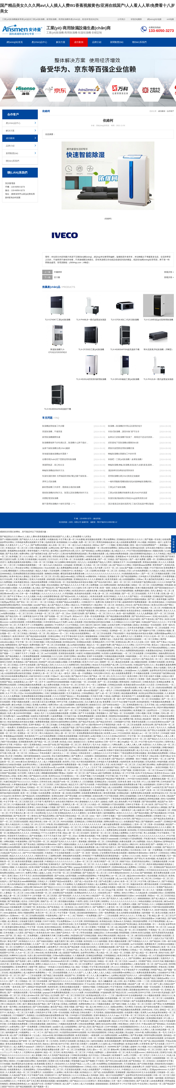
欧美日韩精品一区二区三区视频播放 (37, 970)
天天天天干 (148, 938)
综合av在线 (48, 1035)
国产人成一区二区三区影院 (108, 693)
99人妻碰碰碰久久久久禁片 (87, 801)
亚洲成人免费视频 (134, 978)
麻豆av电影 (17, 705)
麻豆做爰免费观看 (111, 824)
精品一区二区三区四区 (141, 1058)
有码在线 (31, 810)
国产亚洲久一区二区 (158, 759)
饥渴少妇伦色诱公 (161, 616)
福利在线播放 (97, 1041)
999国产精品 (157, 970)
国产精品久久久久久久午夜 (73, 585)
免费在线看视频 (134, 827)
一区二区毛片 (144, 1055)
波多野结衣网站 (88, 952)
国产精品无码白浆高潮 (28, 830)
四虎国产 (43, 662)
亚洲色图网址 (29, 1069)
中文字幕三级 (112, 776)
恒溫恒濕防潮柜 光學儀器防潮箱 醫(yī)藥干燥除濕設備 (65, 476)
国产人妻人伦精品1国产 (164, 984)
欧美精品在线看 (50, 827)
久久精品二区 (27, 824)
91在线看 (171, 1024)
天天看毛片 (21, 810)
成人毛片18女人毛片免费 (91, 568)
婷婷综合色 (147, 1009)
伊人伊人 (16, 970)
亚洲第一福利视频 (155, 1078)
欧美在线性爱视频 (24, 861)
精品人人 (35, 779)
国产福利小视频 (119, 1004)
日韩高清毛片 (100, 1009)
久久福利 (103, 1044)
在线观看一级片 (56, 710)
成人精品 (36, 588)
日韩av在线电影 (27, 571)
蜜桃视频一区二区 (96, 841)
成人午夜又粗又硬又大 (106, 847)
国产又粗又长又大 (39, 910)
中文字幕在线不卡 (130, 970)
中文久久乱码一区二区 (154, 636)
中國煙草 (58, 272)
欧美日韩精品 (110, 596)
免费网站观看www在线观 (40, 750)
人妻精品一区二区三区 (14, 893)
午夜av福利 (147, 1024)
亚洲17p (122, 827)
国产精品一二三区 (96, 739)
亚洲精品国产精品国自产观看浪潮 (109, 779)
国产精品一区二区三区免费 (46, 742)
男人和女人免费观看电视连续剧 (130, 650)
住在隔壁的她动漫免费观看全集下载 (126, 784)
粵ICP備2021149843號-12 (107, 522)
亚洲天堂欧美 (27, 1029)
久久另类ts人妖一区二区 (164, 744)
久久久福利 (76, 588)
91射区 (79, 653)
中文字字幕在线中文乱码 (73, 636)
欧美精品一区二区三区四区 (150, 1049)
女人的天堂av (110, 827)
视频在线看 (158, 551)
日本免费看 (63, 910)
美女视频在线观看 (22, 1066)
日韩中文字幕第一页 (135, 804)
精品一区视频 (82, 967)
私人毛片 (85, 950)
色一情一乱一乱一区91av (88, 838)
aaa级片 (56, 1027)
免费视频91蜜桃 (142, 591)
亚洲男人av (145, 1012)
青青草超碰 (70, 719)
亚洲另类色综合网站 (141, 861)
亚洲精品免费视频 (94, 955)
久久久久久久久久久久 (51, 593)
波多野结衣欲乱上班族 (82, 1078)
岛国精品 (31, 1015)
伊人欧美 (149, 804)
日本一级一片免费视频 (30, 593)
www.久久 (14, 610)
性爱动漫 (75, 1012)
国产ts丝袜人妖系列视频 (66, 876)
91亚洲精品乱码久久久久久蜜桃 (157, 827)
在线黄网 (93, 1044)
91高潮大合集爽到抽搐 (112, 653)
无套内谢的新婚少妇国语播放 (58, 730)
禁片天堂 (143, 676)
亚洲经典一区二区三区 (156, 927)
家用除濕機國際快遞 (51, 437)
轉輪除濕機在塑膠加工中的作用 (122, 454)
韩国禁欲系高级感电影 (119, 716)
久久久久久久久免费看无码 (67, 665)
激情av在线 (124, 548)
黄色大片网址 (128, 893)
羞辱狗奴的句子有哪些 (37, 884)
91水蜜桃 (80, 539)
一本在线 (161, 924)
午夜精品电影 (82, 719)
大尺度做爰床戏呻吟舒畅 (164, 955)
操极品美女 (99, 933)
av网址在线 (54, 548)
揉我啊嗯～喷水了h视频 (137, 759)
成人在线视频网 (67, 705)
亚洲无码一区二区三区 (41, 576)
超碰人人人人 (121, 958)
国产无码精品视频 (85, 707)
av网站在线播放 (103, 551)
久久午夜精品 (72, 625)
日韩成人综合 (91, 1066)
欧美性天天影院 (79, 1038)
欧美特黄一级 (58, 793)
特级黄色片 (56, 850)
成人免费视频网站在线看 (68, 568)
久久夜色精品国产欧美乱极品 (101, 659)
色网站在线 (137, 690)
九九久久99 (51, 813)
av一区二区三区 (118, 876)
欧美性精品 (64, 648)
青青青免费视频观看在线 (74, 938)
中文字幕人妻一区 (67, 539)
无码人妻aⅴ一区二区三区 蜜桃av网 (103, 1049)
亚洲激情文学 (113, 576)
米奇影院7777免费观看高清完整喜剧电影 (100, 856)
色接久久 (106, 744)
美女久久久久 (170, 610)
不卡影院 (100, 1061)
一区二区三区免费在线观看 (32, 915)
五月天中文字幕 (143, 645)
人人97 (98, 870)
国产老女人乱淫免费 (50, 995)
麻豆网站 (55, 551)
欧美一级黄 (105, 588)
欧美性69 (16, 796)
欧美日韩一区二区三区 (119, 884)
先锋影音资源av (101, 930)
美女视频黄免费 (61, 824)
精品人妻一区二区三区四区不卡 (18, 895)
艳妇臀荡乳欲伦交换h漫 (22, 1064)
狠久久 (100, 810)
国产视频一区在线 (153, 539)
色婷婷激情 (36, 599)
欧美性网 (158, 610)
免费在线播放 (151, 1032)
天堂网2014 (28, 1052)
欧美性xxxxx (54, 776)
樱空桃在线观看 (151, 884)
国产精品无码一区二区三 (153, 659)
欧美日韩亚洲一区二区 (127, 955)
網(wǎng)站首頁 (15, 42)
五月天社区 (53, 559)
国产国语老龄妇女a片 (165, 588)
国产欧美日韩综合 (142, 605)
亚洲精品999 (5, 767)
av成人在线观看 (31, 608)
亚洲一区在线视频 (156, 824)
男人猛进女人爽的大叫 (128, 844)
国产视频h (90, 1061)
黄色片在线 (164, 952)
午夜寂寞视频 (102, 784)
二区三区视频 (135, 938)
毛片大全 (96, 744)
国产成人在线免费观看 (104, 1072)
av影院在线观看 (17, 622)
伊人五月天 (40, 824)
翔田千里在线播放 (9, 742)
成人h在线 (65, 676)
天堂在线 (138, 1007)
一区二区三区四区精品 (165, 895)
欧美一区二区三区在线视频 (159, 790)
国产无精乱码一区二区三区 (95, 873)
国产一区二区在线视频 (108, 682)
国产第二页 (11, 935)
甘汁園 (57, 277)
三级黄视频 (79, 548)
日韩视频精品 (110, 955)
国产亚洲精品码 (153, 947)
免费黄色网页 (132, 667)
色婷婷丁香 (31, 759)
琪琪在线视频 (59, 556)
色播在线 (121, 887)
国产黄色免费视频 (126, 847)
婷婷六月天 (135, 1024)
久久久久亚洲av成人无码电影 (85, 1075)
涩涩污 (3, 562)
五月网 (21, 559)
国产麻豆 (115, 964)
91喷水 (35, 781)
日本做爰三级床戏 (137, 927)
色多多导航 (118, 639)
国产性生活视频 (83, 727)
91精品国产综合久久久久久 (154, 622)
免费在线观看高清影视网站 (20, 562)
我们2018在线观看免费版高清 (14, 676)
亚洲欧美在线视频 (87, 630)
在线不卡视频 (154, 676)
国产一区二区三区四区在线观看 (14, 821)
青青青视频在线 (91, 921)
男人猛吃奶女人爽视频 (157, 807)
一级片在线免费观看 (125, 816)
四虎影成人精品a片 (78, 739)
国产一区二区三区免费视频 (73, 670)
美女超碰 (129, 1032)
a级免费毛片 (53, 947)
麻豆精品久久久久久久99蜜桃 (97, 819)
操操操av (14, 1041)
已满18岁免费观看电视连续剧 (74, 553)
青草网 (172, 964)
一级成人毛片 (39, 713)
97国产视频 (126, 770)
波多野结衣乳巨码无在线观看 (163, 670)
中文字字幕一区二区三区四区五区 (19, 801)
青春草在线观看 (139, 722)
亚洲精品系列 (98, 642)
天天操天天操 (70, 716)
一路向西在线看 (130, 687)
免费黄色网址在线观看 (141, 793)
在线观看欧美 (115, 864)
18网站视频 (9, 841)
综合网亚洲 (133, 836)
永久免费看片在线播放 (18, 918)
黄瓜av (155, 645)
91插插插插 (127, 573)
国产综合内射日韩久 (103, 582)
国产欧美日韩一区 (22, 816)
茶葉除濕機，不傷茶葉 (52, 431)
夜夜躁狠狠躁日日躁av (124, 895)
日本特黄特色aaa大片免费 (55, 622)
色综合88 (34, 790)
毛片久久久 (161, 727)
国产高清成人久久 (146, 904)
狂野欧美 (80, 576)
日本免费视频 (75, 662)
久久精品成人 (83, 596)
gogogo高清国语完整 (83, 867)
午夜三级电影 (102, 836)
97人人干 (169, 844)
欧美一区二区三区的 (118, 961)
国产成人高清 (85, 1027)
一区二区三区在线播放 (150, 699)
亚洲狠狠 (163, 690)
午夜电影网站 (104, 876)
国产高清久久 (113, 898)
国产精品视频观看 (24, 1086)
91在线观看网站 (78, 878)
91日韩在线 (135, 850)
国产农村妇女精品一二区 (114, 705)
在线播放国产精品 (111, 767)
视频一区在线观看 (152, 987)
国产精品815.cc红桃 (38, 776)
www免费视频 (23, 716)
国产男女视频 (136, 1035)
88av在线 (154, 756)
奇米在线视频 (67, 821)
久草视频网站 (37, 625)
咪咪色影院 (71, 562)
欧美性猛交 (42, 710)
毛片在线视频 (35, 992)
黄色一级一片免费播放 (82, 673)
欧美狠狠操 (62, 542)
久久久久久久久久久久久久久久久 (81, 918)
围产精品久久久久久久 (142, 819)
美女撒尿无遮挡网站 (75, 556)
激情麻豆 (76, 687)
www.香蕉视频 (29, 978)
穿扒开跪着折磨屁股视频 (89, 747)
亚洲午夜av (165, 756)
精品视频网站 (16, 972)
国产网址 (75, 699)
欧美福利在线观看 (83, 593)
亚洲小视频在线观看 (144, 588)
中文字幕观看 (134, 801)
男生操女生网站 (22, 568)
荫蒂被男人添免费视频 (97, 679)
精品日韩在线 (36, 821)
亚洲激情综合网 (82, 958)
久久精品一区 (94, 804)
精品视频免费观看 (129, 693)
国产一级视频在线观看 (18, 992)
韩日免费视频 (32, 1058)
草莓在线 (163, 967)
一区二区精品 (71, 753)
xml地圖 (170, 19)
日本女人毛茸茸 (149, 716)
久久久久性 (17, 687)
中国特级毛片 (87, 605)
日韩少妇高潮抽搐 (54, 642)
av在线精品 (142, 776)
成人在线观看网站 (69, 1027)
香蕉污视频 (69, 1007)
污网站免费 (117, 744)
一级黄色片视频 (88, 987)
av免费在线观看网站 (87, 876)
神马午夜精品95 (120, 747)
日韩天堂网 (34, 901)
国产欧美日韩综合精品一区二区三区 (72, 816)
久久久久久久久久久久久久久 (152, 836)
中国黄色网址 (52, 915)
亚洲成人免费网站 (120, 833)
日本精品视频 (65, 724)
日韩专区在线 (46, 781)
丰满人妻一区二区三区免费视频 (144, 1021)
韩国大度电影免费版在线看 (47, 1049)
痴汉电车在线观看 (133, 639)
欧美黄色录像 (51, 952)
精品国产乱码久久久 (161, 679)
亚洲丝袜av (51, 1047)
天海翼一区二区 (36, 653)
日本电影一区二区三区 (44, 613)
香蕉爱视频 (124, 933)
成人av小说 (121, 878)
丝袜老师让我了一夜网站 (109, 893)
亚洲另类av (16, 964)
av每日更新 (96, 736)
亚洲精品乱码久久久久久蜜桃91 (72, 813)
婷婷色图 (51, 579)
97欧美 (50, 824)
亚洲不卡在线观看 (95, 656)
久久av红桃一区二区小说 (34, 679)
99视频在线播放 (62, 878)
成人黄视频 (37, 1055)
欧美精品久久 (86, 1072)
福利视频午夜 (12, 1032)
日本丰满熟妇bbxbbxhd (119, 873)
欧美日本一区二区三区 (46, 913)
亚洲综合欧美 (46, 779)
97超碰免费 (106, 992)
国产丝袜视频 (36, 836)
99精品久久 (78, 759)
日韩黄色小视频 (164, 630)
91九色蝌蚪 (60, 562)
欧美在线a (42, 907)
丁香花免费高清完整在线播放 (133, 753)
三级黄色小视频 (7, 867)
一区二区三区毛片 (151, 733)
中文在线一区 (12, 819)
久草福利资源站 (98, 599)
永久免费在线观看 (108, 585)
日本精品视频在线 (110, 710)
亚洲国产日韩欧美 (53, 1084)
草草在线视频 (86, 933)
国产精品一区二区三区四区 (41, 784)
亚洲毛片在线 (166, 1052)
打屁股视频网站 (7, 967)
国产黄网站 (91, 613)
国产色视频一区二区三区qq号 (58, 616)
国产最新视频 (126, 1078)
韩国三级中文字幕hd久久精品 (32, 930)
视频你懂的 (169, 961)
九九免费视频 (26, 799)
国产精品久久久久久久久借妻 (44, 838)
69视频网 (5, 898)
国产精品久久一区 (65, 608)
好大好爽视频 (85, 796)
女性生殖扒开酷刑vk (155, 548)
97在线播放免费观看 (105, 650)
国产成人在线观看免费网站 (100, 648)
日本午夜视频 (111, 1027)
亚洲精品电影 (123, 793)
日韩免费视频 (112, 841)
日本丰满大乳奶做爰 (161, 992)
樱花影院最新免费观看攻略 (73, 573)
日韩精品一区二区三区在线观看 (33, 981)
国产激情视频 (146, 873)
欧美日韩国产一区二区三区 (123, 764)
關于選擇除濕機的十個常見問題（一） (59, 504)
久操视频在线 (157, 696)
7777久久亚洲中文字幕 (51, 833)
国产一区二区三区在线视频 (53, 645)
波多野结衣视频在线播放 (135, 599)
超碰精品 (142, 799)
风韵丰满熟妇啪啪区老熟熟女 (160, 864)
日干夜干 (39, 801)
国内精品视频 (124, 585)
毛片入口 (10, 568)
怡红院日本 (60, 978)
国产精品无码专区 (49, 687)
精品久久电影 (42, 571)
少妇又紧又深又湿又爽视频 (43, 702)
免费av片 (25, 1018)
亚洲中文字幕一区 (165, 784)
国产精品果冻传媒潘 (59, 944)
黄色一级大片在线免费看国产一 (144, 545)
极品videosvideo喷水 (136, 876)
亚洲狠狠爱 (120, 1072)
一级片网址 (64, 619)
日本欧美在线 (162, 685)
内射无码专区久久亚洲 (39, 676)
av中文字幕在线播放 (68, 790)
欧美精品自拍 (69, 642)
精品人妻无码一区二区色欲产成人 (64, 950)
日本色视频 (9, 933)
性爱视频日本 (25, 1035)
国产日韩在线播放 (41, 1007)
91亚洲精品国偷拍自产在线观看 (117, 870)
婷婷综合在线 (153, 1052)
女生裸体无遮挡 (95, 813)
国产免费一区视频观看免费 (61, 958)
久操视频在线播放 (55, 984)
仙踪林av (99, 742)
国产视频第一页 (40, 1086)
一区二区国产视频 (83, 776)
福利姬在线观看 (26, 819)
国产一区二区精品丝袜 (131, 767)
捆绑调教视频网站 (37, 918)
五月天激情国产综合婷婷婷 (86, 924)
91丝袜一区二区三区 (83, 1029)
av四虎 (117, 850)
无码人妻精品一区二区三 (17, 750)
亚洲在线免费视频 (64, 579)
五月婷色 (54, 1041)
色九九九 (82, 562)
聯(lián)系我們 (139, 42)
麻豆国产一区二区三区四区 (45, 659)
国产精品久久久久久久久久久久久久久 (46, 904)
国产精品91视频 (142, 813)
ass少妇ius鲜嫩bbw (56, 918)
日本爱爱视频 (168, 576)
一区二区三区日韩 (25, 613)
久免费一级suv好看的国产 (87, 690)
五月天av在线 (126, 665)
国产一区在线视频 (69, 890)
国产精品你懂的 (121, 790)
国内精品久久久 (35, 762)
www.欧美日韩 (41, 890)
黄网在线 (4, 858)
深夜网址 (105, 901)
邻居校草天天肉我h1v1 (18, 836)
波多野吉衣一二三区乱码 (158, 710)
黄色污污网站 (65, 591)
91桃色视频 (134, 747)
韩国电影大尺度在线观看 (113, 804)
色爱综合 (147, 744)
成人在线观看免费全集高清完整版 (16, 673)
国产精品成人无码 (45, 665)
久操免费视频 (56, 716)
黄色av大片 (78, 616)
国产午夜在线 (148, 619)
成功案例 (78, 42)
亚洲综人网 (21, 628)
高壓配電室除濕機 (50, 498)
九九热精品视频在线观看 (57, 713)
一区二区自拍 (86, 807)
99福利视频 (131, 656)
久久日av (135, 873)
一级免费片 (11, 727)
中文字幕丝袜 (116, 987)
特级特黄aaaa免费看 (142, 565)
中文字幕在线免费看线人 (158, 648)
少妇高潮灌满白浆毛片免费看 (64, 1058)
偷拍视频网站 (62, 1081)
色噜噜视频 (147, 610)
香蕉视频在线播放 (118, 836)
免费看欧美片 (151, 944)
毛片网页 (129, 1007)
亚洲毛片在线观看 (68, 1041)
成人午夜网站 (68, 850)
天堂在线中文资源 (83, 981)
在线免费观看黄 (43, 796)
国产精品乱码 (48, 588)
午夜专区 (22, 1081)
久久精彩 (76, 724)
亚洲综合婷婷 (58, 796)
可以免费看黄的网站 (25, 648)
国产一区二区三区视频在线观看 (156, 573)
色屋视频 (112, 844)
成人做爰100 (139, 810)
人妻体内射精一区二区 (143, 964)
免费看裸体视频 (42, 722)
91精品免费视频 (106, 591)
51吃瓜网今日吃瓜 (102, 673)
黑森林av (158, 841)
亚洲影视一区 (83, 975)
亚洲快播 (78, 565)
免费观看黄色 (11, 645)
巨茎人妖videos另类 (31, 995)
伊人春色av (101, 610)
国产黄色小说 (67, 548)
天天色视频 (5, 1064)
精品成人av (137, 733)
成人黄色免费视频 (118, 807)
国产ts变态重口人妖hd (109, 881)
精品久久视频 (57, 719)
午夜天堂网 (159, 556)
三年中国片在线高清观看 (137, 779)
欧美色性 (88, 941)
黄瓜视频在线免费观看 (158, 753)
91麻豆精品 (161, 918)
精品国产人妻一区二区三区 (140, 984)
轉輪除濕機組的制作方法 (53, 470)
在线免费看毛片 (120, 1018)
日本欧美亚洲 (39, 619)
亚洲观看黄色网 (26, 742)
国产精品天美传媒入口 (37, 804)
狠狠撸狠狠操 (91, 636)
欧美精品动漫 (106, 921)
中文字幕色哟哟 (101, 807)
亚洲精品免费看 (163, 682)
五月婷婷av (170, 981)
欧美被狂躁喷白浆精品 (16, 927)
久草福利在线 (113, 770)
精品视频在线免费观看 (113, 1029)
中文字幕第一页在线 (66, 913)
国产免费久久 (77, 756)
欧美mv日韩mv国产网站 (162, 605)
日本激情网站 (151, 653)
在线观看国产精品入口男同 (100, 562)
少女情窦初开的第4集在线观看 (113, 853)
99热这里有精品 (110, 727)
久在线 (4, 571)
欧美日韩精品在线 (53, 927)
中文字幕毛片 (143, 756)
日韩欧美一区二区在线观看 (157, 628)
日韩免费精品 (88, 693)
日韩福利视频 (30, 898)
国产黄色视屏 (65, 895)
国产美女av (65, 810)
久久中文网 (77, 921)
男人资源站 (21, 998)
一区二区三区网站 (151, 639)
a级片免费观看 (105, 773)
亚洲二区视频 (153, 713)
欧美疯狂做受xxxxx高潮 (134, 685)
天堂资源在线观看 (73, 1069)
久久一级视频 (157, 890)
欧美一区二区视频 (29, 793)
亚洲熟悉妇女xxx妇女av (27, 727)
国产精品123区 (52, 1032)
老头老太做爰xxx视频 (58, 662)
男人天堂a (19, 693)
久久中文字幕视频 (78, 648)
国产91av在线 (161, 964)
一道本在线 (15, 987)
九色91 (75, 1084)
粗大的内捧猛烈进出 (17, 884)
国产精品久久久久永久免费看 (33, 539)
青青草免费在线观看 (153, 1035)
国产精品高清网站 (47, 816)
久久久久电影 (102, 864)
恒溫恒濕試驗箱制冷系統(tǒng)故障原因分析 (127, 498)
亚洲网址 (67, 927)
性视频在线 (167, 608)
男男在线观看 (114, 970)
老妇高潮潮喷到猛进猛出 (141, 553)
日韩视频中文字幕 (122, 722)
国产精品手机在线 (87, 722)
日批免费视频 (157, 585)
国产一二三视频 (108, 545)
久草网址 (74, 961)
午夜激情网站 (21, 841)
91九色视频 (44, 1058)
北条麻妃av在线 (76, 702)
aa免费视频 (44, 727)
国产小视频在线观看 (9, 539)
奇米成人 (62, 1018)
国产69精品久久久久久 (24, 1049)
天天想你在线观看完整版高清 (150, 830)
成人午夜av (36, 1066)
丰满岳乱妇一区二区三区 (17, 548)
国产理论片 (52, 790)
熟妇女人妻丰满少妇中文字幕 (56, 1044)
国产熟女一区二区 (97, 676)
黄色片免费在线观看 (96, 670)
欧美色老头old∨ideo (66, 707)
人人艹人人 (24, 545)
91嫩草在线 (5, 984)
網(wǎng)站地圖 (154, 19)
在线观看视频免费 (42, 799)
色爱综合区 (136, 682)
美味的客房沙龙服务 (164, 1064)
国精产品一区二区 (49, 901)
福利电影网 (90, 810)
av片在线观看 (51, 653)
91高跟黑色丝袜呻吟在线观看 (73, 1032)
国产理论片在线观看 (157, 730)
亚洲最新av (120, 556)
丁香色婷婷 (63, 964)
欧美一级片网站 (11, 1007)
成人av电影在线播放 (76, 645)
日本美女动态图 (80, 659)
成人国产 (14, 1035)
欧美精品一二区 (82, 571)
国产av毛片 (54, 553)
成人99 (93, 1007)
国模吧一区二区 (107, 662)
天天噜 (139, 915)
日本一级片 (116, 1081)
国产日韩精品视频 (88, 935)
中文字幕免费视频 (157, 921)
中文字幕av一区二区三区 (89, 1001)
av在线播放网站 (42, 1009)
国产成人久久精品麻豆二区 (158, 810)
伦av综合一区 (156, 1084)
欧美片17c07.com (90, 662)
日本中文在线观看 (28, 665)
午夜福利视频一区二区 (102, 790)
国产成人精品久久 (160, 898)
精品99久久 (134, 918)
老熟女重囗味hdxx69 (33, 887)
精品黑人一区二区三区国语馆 (30, 730)
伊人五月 (111, 676)
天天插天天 (132, 679)
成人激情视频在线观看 (57, 739)
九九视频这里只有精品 (84, 884)
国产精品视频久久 (14, 656)
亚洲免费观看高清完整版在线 (90, 733)
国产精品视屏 (73, 947)
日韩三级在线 (61, 784)
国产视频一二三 (7, 653)
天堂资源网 (54, 571)
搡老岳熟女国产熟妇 (37, 1004)
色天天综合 (94, 1055)
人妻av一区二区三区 (84, 861)
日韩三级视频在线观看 (55, 693)
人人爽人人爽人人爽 (132, 744)
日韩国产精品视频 (8, 773)
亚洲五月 (50, 1064)
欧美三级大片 (44, 1021)
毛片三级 (36, 767)
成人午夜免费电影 (116, 1044)
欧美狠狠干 (117, 1055)
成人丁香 (147, 915)
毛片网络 (98, 1029)
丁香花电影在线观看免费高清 (124, 799)
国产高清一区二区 (124, 947)
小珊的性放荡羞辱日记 (24, 1009)
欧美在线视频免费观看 (43, 876)
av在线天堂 (158, 787)
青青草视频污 (33, 551)
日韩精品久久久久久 (77, 679)
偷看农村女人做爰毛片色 (22, 890)
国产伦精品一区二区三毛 (70, 827)
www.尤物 (29, 893)
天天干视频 (54, 890)
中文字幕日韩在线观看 (99, 967)
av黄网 (54, 727)
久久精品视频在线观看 (71, 628)
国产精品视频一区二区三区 (69, 744)
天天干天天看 (154, 593)
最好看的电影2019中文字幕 (77, 904)
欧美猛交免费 (97, 827)
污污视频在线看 (19, 804)
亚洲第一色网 (144, 679)
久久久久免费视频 (12, 696)
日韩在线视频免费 (122, 690)
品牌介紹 (96, 42)
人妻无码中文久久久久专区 (143, 727)
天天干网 (110, 642)
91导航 (19, 978)
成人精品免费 (121, 927)
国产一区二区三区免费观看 (77, 710)
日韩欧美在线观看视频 (67, 736)
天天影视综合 (67, 776)
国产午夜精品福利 (45, 978)
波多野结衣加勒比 (47, 608)
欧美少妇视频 (162, 913)
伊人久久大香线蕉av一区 (122, 967)
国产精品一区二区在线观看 (122, 713)
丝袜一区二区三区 (8, 591)
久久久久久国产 (76, 972)
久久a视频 (73, 542)
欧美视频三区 (140, 710)
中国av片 (55, 676)
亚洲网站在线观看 (165, 559)
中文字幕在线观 (111, 796)
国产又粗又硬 (143, 1081)
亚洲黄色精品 (35, 744)
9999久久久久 (103, 1007)
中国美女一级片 (21, 744)
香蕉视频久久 (102, 713)
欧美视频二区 (16, 556)
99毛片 (26, 779)
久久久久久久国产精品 (128, 596)
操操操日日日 (95, 705)
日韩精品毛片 (16, 898)
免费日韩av (53, 705)
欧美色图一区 (157, 990)
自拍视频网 (25, 690)
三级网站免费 (55, 856)
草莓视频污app (78, 1061)
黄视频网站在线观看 (17, 551)
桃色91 (12, 1061)
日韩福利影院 (71, 1001)
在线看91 (89, 756)
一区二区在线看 (89, 682)
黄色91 (34, 816)
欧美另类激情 (111, 579)
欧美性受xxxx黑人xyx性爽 (53, 767)
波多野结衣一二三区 (166, 1001)
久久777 (9, 693)
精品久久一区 (93, 645)
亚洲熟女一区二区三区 (28, 733)
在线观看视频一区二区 (163, 1058)
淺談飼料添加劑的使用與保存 (121, 470)
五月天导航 (149, 705)
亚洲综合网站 (54, 636)
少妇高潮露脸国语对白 (129, 1027)
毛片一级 (171, 856)
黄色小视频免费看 (26, 913)
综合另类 (39, 1029)
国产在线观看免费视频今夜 (144, 1001)
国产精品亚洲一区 (40, 1041)
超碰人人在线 (45, 873)
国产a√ (85, 724)
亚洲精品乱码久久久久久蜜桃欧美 (89, 579)
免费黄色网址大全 (87, 1004)
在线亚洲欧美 (101, 716)
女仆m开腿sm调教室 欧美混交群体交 (124, 610)
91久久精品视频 (155, 1047)
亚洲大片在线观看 (37, 579)
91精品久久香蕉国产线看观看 (81, 610)
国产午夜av (162, 642)
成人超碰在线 (73, 1047)
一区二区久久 (144, 656)
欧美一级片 (169, 1049)
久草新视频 (68, 593)
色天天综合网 (6, 579)
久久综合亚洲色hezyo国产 (159, 722)
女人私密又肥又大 (83, 907)
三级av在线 (164, 645)
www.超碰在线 (10, 913)
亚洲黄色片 (6, 636)
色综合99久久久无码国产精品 (93, 787)
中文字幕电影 (16, 779)
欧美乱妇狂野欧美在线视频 (151, 693)
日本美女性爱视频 (136, 628)
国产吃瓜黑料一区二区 (39, 841)
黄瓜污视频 (170, 659)
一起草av (124, 856)
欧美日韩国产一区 (30, 747)
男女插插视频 (83, 696)
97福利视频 (126, 625)
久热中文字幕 (136, 833)
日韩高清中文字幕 (43, 1012)
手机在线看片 (119, 633)
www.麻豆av (21, 762)
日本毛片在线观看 (59, 1009)
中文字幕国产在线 (35, 1075)
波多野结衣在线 (66, 924)
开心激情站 (98, 619)
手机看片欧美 (150, 838)
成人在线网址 (139, 870)
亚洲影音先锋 (139, 770)
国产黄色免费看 (149, 801)
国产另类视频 (108, 958)
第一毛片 (163, 1032)
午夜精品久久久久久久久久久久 (59, 861)
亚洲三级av (13, 876)
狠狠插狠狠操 (144, 898)
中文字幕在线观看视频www (139, 551)
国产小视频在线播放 (67, 844)
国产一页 (14, 981)
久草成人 (74, 619)
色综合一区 (147, 856)
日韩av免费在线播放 (62, 955)
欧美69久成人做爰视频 (10, 790)
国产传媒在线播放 (45, 941)
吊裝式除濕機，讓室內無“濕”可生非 (123, 431)
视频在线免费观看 (17, 858)
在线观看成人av (21, 682)
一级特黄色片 (126, 810)
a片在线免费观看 (140, 571)
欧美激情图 (39, 1064)
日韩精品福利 (103, 987)
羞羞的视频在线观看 (114, 1012)
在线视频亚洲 (82, 705)
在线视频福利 (149, 784)
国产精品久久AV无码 (121, 819)
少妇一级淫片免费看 (89, 639)
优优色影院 (105, 924)
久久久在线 (135, 856)
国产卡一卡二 (65, 915)
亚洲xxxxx (34, 753)
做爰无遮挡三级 (62, 941)
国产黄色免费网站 (55, 930)
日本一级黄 (150, 642)
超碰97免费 (105, 645)
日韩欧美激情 (45, 1027)
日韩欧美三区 (32, 707)
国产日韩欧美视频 (145, 1064)
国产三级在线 (96, 719)
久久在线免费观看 (75, 978)
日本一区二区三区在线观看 (117, 944)
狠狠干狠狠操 (37, 591)
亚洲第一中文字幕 (22, 639)
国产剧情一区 (25, 1041)
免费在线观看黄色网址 (147, 972)
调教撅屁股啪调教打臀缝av (53, 773)
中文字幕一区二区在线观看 (72, 559)
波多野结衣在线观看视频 (58, 682)
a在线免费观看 (157, 1081)
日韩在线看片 (86, 1012)
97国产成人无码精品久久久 (84, 990)
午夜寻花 (45, 551)
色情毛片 (4, 1027)
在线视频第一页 (92, 548)
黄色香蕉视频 (109, 793)
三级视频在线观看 (159, 861)
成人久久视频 (24, 591)
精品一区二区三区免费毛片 (12, 947)
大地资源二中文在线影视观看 (58, 853)
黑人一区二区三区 (155, 998)
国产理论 (159, 619)
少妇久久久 (52, 630)
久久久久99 (100, 898)
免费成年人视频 (129, 904)
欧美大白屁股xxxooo (135, 1052)
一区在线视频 (145, 596)
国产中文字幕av (15, 596)
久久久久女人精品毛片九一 (153, 1027)
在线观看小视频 (132, 1012)
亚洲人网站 (23, 776)
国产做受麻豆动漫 (39, 553)
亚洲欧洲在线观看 (128, 1049)
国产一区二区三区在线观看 (134, 593)
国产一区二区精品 (106, 559)
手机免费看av (128, 707)
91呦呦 (46, 990)
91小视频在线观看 (152, 995)
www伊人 (133, 961)
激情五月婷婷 (6, 662)
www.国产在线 (49, 744)
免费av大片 (97, 727)
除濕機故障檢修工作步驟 (53, 426)
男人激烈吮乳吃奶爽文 (155, 579)
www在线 (46, 756)
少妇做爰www (130, 670)
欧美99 (13, 850)
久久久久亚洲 (97, 944)
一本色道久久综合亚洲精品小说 (60, 967)
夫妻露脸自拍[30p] (154, 650)
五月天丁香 (96, 767)
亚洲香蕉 (138, 636)
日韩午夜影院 (41, 648)
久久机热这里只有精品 (22, 984)
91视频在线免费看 (92, 653)
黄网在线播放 (77, 810)
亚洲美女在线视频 (28, 610)
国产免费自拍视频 (39, 545)
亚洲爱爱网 (96, 958)
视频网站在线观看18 (141, 907)
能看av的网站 (117, 1007)
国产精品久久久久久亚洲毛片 (83, 1081)
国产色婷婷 (21, 961)
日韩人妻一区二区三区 (17, 753)
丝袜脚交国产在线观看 (63, 893)
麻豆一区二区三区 (122, 582)
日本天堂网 (95, 901)
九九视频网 (143, 670)
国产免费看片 (99, 907)
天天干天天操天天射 (52, 836)
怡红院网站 (86, 665)
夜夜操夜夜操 (101, 756)
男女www (4, 907)
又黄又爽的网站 (21, 579)
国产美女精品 (29, 844)
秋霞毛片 (68, 667)
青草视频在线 (6, 1009)
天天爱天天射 (170, 850)
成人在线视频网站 (127, 579)
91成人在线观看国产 (100, 799)
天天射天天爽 (96, 696)
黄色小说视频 (160, 667)
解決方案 (60, 42)
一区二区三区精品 (46, 602)
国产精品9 (23, 645)
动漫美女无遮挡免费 (40, 716)
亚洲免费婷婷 (127, 858)
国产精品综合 (122, 559)
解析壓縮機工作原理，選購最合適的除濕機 (61, 487)
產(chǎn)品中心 (39, 42)
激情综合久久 (37, 1018)
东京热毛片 (101, 770)
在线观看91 (48, 1072)
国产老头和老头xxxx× (142, 616)
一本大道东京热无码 (32, 1044)
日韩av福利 (106, 1055)
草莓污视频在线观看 (21, 702)
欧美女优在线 (88, 1018)
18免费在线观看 (93, 556)
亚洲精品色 (80, 821)
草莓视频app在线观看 (13, 736)
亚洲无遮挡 (84, 736)
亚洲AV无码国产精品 (69, 639)
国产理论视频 (71, 796)
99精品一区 (103, 961)
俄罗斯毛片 (49, 801)
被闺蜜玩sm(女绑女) (29, 864)
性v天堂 (9, 756)
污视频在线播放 (103, 1004)
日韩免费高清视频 (34, 622)
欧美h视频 (151, 858)
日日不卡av (117, 702)
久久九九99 (57, 656)
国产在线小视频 (38, 585)
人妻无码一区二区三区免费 (118, 907)
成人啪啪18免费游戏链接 (117, 553)
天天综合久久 (120, 628)
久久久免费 (71, 970)
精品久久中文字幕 (120, 1021)
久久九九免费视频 (145, 613)
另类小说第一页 (112, 739)
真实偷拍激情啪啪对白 (87, 913)
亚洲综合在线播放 (166, 944)
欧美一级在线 (92, 853)
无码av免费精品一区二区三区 (50, 1069)
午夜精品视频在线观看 (114, 656)
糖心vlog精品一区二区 (128, 742)
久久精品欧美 (142, 893)
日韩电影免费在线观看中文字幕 (30, 542)
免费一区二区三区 (87, 542)
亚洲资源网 (169, 650)
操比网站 (82, 656)
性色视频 (76, 858)
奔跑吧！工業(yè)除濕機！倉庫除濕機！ (126, 459)
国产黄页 (61, 807)
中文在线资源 (133, 556)
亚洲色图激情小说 (135, 705)
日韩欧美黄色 (129, 1081)
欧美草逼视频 (138, 762)
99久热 (43, 790)
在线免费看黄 (168, 539)
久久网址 (145, 1029)
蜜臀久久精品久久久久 (46, 964)
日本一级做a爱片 (27, 1038)
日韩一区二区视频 (96, 1038)
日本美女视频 (87, 779)
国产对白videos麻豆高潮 (117, 1061)
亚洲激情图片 (44, 610)
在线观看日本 (106, 938)
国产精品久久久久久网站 (123, 645)
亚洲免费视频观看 (31, 656)
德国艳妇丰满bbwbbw (47, 844)
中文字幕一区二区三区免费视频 (67, 873)
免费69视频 (34, 645)
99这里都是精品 (105, 850)
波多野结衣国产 (7, 787)
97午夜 (3, 753)
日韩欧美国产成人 (107, 636)
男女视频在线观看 (96, 553)
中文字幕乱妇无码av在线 (19, 878)
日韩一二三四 (143, 981)
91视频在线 (52, 539)
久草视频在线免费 (20, 784)
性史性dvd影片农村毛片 (60, 1078)
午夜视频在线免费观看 (161, 702)
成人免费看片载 (126, 719)
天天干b (40, 1001)
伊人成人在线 (53, 670)
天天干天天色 (107, 667)
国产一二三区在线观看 (108, 915)
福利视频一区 (148, 913)
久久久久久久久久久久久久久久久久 (86, 824)
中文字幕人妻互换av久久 (149, 881)
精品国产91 (70, 975)
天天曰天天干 (37, 690)
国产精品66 (155, 941)
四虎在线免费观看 (164, 687)
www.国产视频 (126, 568)
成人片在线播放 (87, 1084)
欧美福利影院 (143, 702)
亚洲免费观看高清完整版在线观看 (28, 573)
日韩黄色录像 (72, 767)
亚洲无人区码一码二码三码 (139, 878)
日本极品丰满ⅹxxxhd (57, 679)
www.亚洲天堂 (10, 770)
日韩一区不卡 (110, 742)
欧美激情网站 (126, 710)
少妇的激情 (126, 739)
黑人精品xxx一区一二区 (58, 633)
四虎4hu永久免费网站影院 (23, 924)
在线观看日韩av (156, 893)
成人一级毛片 (64, 673)
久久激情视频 (108, 556)
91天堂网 (22, 773)
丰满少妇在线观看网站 (80, 633)
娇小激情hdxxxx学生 (85, 650)
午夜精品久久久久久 (111, 1069)
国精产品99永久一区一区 (67, 933)
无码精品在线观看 (117, 679)
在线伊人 (4, 881)
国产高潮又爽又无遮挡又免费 (57, 870)
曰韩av (140, 579)
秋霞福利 (75, 935)
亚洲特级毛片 (54, 864)
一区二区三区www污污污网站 (160, 770)
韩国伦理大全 (41, 856)
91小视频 (142, 542)
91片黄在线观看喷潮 (86, 762)
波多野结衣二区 (102, 964)
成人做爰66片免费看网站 (34, 972)
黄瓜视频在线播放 (66, 901)
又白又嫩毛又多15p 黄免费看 (98, 702)
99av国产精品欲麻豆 (27, 1021)
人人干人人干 (6, 1052)
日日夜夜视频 (31, 559)
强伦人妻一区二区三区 (65, 733)
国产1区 (152, 599)
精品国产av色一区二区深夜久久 (67, 781)
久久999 (40, 924)
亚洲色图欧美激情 (154, 1018)
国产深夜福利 (83, 1021)
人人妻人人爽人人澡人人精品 (98, 972)
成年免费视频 (145, 975)
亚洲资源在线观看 (67, 653)
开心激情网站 (10, 730)
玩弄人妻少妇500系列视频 (19, 713)
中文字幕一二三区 (128, 776)
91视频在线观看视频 (26, 565)
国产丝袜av (92, 773)
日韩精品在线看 (115, 685)
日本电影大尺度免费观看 (150, 576)
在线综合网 (98, 796)
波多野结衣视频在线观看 (11, 608)
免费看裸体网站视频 (136, 807)
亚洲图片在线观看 (157, 662)
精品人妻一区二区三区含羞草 (98, 759)
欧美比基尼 (145, 844)
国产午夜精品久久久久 (138, 941)
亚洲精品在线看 (84, 642)
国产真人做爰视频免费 (100, 1021)
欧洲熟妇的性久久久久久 (19, 833)
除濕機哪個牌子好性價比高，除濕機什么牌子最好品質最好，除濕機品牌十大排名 (65, 442)
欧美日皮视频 (144, 933)
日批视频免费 (85, 790)
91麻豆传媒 (76, 682)
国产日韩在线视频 (130, 699)
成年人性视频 (76, 941)
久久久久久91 (85, 619)
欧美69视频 (119, 667)
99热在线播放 (145, 901)
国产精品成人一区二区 (70, 998)
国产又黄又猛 (54, 1004)
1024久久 (68, 930)
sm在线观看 (141, 895)
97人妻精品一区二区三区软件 (21, 667)
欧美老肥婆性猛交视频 (38, 958)
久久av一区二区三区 (25, 952)
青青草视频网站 (120, 938)
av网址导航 (139, 947)
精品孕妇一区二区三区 (104, 605)
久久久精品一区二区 (32, 556)
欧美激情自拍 (25, 1007)
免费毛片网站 (32, 873)
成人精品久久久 (118, 551)
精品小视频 (107, 1001)
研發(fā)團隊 (136, 19)
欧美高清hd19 (78, 591)
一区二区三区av (110, 719)
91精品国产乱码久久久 (144, 665)
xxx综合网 (132, 992)
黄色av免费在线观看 (78, 750)
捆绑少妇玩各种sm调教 (106, 1024)
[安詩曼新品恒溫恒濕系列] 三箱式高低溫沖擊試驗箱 (131, 504)
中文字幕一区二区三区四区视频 (30, 642)
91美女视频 (64, 1061)
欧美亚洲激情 (82, 1035)
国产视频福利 (147, 821)
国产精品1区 (98, 1027)
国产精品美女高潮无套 (164, 819)
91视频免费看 (99, 608)
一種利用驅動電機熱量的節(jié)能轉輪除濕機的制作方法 (131, 481)
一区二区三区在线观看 (101, 633)
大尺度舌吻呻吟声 (102, 867)
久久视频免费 (79, 955)
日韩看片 (84, 1044)
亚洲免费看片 (169, 568)
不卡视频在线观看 (141, 673)
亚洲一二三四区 (66, 819)
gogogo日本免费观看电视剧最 (56, 992)
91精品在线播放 (151, 690)
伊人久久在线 (137, 642)
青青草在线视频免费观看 (146, 967)
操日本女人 (58, 753)
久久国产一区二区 (40, 944)
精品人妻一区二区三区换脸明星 (133, 930)
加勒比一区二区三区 (140, 585)
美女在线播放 (53, 585)
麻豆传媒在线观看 (151, 958)
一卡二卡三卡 (37, 1032)
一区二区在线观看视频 (57, 972)
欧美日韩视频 (162, 767)
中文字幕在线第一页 (112, 904)
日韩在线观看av (147, 918)
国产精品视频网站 (129, 576)
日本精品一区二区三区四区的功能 (131, 730)
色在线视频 (152, 876)
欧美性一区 (106, 747)
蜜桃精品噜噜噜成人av (20, 1084)
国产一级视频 (157, 844)
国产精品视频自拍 (159, 813)
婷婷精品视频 (153, 799)
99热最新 (169, 585)
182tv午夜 (4, 964)
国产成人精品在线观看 (154, 1041)
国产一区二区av (63, 613)
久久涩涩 (150, 685)
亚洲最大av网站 (39, 705)
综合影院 (42, 559)
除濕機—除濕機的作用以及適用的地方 (125, 426)
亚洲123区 (54, 998)
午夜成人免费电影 (112, 696)
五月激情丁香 (29, 907)
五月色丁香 (96, 710)
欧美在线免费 (96, 596)
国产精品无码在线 (88, 961)
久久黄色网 (11, 1072)
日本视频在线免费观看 (18, 1024)
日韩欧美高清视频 (94, 821)
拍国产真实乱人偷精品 (156, 1066)
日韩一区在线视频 (61, 1012)
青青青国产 (158, 565)
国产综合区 (169, 787)
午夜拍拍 (102, 576)
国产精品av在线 (68, 596)
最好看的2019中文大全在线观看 (141, 1072)
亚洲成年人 (15, 1018)
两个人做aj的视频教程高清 (117, 619)
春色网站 (125, 850)
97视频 (86, 827)
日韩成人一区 (136, 950)
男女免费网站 (109, 539)
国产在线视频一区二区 (139, 890)
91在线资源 (96, 904)
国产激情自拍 (31, 662)
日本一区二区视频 (8, 739)
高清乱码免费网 (73, 793)
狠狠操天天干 (119, 562)
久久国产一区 (78, 853)
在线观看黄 (140, 998)
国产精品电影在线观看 (36, 636)
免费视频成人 (55, 804)
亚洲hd (90, 742)
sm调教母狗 (91, 576)
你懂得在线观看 (64, 1038)
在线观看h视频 (143, 696)
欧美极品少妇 (83, 1041)
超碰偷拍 (49, 625)
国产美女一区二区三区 (27, 602)
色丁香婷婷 (78, 915)
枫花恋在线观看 (122, 662)
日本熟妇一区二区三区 (163, 878)
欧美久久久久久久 (125, 813)
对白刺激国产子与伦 (54, 1001)
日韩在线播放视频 (37, 1024)
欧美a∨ (137, 573)
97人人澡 (146, 781)
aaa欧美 (102, 750)
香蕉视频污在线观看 (162, 935)
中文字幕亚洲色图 (34, 699)
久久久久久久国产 (138, 790)
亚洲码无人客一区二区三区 (45, 673)
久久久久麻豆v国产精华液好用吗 (92, 844)
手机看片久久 (148, 910)
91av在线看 (50, 568)
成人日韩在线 (65, 687)
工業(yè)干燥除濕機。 (117, 487)
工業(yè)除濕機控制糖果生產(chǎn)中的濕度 (127, 492)
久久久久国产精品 (119, 918)
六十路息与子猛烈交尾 (102, 699)
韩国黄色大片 (43, 850)
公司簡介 (121, 19)
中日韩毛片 (60, 625)
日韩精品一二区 (145, 867)
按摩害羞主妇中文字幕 (33, 616)
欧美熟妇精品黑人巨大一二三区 (100, 995)
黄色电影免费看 (140, 921)
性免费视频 (144, 970)
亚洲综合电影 (65, 659)
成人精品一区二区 (63, 759)
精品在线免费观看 (39, 582)
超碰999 (39, 1052)
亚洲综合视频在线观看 (69, 987)
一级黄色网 (94, 1035)
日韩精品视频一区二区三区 (18, 599)
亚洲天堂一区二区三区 (101, 833)
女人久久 (40, 1038)
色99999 (112, 1047)
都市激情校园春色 (32, 756)
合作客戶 (170, 111)
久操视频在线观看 (85, 898)
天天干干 (170, 1044)
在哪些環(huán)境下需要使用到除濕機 (59, 459)
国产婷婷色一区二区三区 (95, 978)
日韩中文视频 (108, 816)
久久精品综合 (22, 867)
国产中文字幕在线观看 (33, 853)
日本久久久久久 (158, 1055)
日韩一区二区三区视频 (43, 562)
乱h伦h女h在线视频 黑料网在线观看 (43, 628)
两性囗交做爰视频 (128, 796)
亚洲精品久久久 (40, 950)
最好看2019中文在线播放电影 (129, 995)
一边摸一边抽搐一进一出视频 (107, 707)
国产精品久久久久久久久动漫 (57, 887)
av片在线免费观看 (48, 736)
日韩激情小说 (159, 816)
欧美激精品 (19, 662)
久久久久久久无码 (37, 630)
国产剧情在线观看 (152, 1007)
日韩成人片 (43, 881)
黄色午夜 (79, 608)
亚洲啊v (74, 713)
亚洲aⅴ (25, 790)
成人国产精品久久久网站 (120, 565)
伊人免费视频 (92, 585)
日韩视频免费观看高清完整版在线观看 (57, 650)
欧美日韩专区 (19, 636)
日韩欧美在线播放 (79, 1055)
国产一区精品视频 (106, 990)
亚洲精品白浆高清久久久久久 (130, 539)
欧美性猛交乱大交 (160, 793)
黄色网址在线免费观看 (10, 847)
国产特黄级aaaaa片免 (146, 707)
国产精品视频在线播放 (112, 910)
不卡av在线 (90, 984)
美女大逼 (145, 747)
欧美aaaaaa (36, 639)
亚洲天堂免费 (78, 613)
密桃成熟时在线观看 (72, 856)
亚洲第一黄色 (55, 884)
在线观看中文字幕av (162, 975)
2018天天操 (158, 961)
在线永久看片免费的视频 (123, 588)
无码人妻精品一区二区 (161, 591)
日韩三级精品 (104, 918)
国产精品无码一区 (14, 616)
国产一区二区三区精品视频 (12, 707)
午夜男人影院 (82, 901)
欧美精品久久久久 (27, 941)
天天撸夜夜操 (168, 987)
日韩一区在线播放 (31, 687)
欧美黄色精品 (158, 602)
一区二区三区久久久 (106, 613)
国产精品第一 (148, 767)
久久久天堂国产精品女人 (64, 696)
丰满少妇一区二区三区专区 (73, 685)
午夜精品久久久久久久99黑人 (135, 1069)
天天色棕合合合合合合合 (157, 870)
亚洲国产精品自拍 (165, 887)
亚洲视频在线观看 (81, 730)
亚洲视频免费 (166, 950)
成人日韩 (118, 981)
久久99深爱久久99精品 (79, 599)
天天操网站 (68, 884)
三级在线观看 (44, 764)
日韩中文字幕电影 (122, 1001)
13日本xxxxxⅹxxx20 (26, 850)
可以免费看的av (64, 921)
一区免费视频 (91, 915)
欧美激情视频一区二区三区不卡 (119, 998)
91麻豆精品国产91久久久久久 (17, 781)
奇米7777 (93, 750)
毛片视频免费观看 (27, 1001)
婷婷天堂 (75, 1044)
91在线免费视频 (92, 992)
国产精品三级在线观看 (53, 975)
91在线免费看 (44, 793)
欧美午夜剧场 (161, 910)
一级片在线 (5, 890)
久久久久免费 (77, 992)
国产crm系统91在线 (21, 767)
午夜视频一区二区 (105, 927)
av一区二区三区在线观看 (83, 770)
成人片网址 (23, 630)
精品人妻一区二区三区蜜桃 (69, 830)
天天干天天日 (25, 876)
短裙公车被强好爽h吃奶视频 (18, 944)
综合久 (150, 841)
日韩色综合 (164, 853)
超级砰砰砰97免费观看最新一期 (136, 602)
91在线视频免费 (134, 562)
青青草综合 (43, 898)
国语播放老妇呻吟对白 (139, 990)
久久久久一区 (15, 870)
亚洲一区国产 (146, 787)
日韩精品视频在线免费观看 (30, 685)
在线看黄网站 (126, 964)
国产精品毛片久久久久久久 (61, 981)
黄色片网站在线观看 (107, 935)
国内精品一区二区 (37, 633)
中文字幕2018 (156, 568)
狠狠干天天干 (22, 653)
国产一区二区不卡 (37, 682)
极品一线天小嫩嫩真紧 (102, 981)
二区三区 (12, 565)
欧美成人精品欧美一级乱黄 (147, 719)
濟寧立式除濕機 (49, 481)
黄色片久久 (167, 995)
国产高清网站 (135, 958)
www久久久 (17, 679)
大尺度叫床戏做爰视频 (80, 944)
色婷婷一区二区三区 (76, 773)
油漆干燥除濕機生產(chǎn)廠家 (56, 448)
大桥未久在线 (33, 773)
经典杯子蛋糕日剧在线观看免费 (121, 750)
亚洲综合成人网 (123, 642)
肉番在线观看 (125, 841)
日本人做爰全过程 (90, 858)
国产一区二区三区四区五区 (73, 995)
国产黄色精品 (88, 551)
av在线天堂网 (114, 625)
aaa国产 (159, 821)
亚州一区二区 (141, 824)
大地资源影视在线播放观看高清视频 (115, 1066)
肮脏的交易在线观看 (31, 847)
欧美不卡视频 (158, 656)
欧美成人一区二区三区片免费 (21, 1012)
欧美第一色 (122, 890)
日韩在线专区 (85, 753)
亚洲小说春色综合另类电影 (84, 887)
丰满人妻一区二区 (100, 593)
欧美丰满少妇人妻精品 (20, 576)
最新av (42, 967)
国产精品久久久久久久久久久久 (162, 739)
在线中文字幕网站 (120, 950)
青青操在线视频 (150, 562)
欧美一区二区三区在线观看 (129, 724)
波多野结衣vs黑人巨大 (70, 551)
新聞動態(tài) (116, 42)
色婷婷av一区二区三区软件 (109, 687)
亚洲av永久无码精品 (122, 921)
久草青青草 (144, 1044)
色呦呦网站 (124, 727)
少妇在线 (35, 878)
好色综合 (53, 648)
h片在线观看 (93, 938)
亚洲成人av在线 (13, 910)
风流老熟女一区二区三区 (19, 585)
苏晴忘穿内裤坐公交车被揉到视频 (111, 984)
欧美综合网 (148, 724)
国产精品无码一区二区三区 (91, 1058)
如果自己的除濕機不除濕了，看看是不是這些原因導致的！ (131, 437)
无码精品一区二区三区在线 (39, 787)
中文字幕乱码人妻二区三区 (22, 813)
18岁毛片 (136, 659)
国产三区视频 (123, 1047)
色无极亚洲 (162, 858)
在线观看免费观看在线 (92, 793)
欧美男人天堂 (69, 762)
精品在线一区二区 (125, 935)
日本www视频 (112, 933)
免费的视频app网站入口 (165, 633)
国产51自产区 (161, 804)
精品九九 (75, 605)
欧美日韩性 (133, 676)
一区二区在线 (87, 1047)
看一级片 (117, 699)
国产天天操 (132, 630)
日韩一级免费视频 (107, 913)
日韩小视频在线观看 (38, 548)
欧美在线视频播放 (77, 910)
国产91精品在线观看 (68, 630)
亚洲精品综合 (37, 568)
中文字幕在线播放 (114, 670)
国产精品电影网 (63, 588)
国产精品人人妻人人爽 (163, 736)
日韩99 (134, 933)
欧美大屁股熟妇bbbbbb (10, 747)
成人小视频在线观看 (52, 762)
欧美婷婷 (75, 779)
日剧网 (93, 571)
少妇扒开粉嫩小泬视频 (45, 807)
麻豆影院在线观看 (143, 935)
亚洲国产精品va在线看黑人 (68, 602)
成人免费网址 (101, 884)
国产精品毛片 (118, 759)
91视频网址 (24, 1032)
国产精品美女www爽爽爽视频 (23, 881)
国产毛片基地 (51, 591)
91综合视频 (27, 605)
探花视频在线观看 (94, 539)
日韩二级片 (22, 1004)
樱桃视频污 (13, 571)
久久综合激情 (73, 807)
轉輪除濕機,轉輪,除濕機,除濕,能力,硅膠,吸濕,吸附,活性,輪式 (131, 465)
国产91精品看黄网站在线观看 (23, 710)
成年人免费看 (33, 961)
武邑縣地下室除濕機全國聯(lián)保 (123, 442)
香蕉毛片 (87, 744)
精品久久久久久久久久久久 (22, 856)
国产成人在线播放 (45, 759)
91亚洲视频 (115, 593)
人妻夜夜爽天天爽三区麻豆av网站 (54, 935)
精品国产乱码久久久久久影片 (64, 841)
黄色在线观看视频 (14, 1044)
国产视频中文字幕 (147, 630)
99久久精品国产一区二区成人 (99, 895)
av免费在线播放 (8, 613)
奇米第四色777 (129, 696)
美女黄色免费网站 (109, 548)
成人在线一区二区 (57, 545)
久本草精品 (36, 990)
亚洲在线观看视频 (116, 978)
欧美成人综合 (66, 742)
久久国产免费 (6, 1066)
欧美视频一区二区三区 (107, 571)
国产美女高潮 (12, 553)
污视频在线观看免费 (68, 1024)
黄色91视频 (85, 699)
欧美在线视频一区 (147, 924)
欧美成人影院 (100, 1078)
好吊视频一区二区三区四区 (45, 895)
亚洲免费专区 (22, 967)
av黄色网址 (15, 1027)
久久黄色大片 (12, 545)
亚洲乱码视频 (122, 545)
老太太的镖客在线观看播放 (128, 913)
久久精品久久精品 (157, 571)
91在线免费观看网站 (34, 693)
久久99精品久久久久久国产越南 (126, 622)
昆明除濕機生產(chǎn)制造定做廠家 (124, 476)
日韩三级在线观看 (61, 779)
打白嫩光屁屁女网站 (26, 1061)
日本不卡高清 (51, 924)
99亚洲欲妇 (123, 1024)
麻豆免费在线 (28, 964)
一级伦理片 (52, 619)
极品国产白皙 (37, 1084)
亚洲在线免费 (157, 981)
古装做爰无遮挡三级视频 (30, 921)
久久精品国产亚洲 (18, 1075)
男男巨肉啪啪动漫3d (105, 542)
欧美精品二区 (119, 773)
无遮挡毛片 (165, 958)
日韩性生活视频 (132, 1029)
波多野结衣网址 (7, 542)
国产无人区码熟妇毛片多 (46, 819)
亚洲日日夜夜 (122, 990)
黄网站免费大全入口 (113, 821)
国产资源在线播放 (62, 858)
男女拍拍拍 (22, 770)
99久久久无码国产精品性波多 (56, 1055)
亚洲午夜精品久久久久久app (106, 1015)
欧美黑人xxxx (110, 733)
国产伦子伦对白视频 (83, 930)
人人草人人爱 (89, 1064)
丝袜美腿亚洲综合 (22, 582)
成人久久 (101, 830)
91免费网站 (102, 1064)
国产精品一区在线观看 (22, 659)
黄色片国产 (13, 941)
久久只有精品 (160, 553)
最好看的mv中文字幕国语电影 (102, 724)
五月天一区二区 (111, 568)
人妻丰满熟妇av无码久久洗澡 (66, 787)
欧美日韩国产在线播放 (39, 867)
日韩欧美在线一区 (57, 582)
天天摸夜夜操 (130, 1064)
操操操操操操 (102, 1084)
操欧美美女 (52, 1024)
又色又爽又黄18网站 (146, 764)
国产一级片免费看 (137, 559)
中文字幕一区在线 (35, 927)
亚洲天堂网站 (70, 656)
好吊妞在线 (157, 901)
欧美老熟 (132, 830)
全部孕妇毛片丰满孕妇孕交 (34, 670)
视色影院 (41, 810)
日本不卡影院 (49, 921)
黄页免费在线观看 (162, 873)
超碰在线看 (38, 861)
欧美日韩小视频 (72, 1072)
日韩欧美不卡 (88, 602)
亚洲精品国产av (90, 628)
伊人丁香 (61, 1047)
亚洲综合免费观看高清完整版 (40, 858)
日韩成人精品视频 (116, 1032)
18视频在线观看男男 (165, 904)
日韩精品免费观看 (144, 816)
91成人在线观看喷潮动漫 (48, 596)
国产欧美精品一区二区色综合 (61, 907)
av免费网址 (124, 1035)
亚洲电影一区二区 (118, 630)
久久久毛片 (121, 676)
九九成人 (37, 1035)
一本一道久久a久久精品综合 (79, 545)
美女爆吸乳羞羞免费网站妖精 (86, 667)
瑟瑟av (136, 625)
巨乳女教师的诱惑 (39, 1078)
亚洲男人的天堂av (59, 799)
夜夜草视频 (162, 599)
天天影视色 (98, 1012)
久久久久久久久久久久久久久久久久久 (103, 573)
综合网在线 (40, 813)
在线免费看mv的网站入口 (124, 972)
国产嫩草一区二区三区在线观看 (100, 878)
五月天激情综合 (73, 693)
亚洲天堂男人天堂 (102, 764)
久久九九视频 (29, 596)
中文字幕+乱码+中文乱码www (140, 773)
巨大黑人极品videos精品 (64, 576)
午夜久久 (18, 1052)
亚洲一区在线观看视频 (95, 616)
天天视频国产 (19, 1015)
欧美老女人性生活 (124, 605)
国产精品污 (30, 933)
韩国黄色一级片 (155, 542)
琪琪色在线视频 (131, 787)
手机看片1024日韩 (47, 830)
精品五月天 (74, 784)
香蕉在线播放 (146, 556)
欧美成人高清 (163, 1015)
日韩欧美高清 (149, 682)
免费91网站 (24, 553)
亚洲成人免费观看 (69, 1004)
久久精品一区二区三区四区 (95, 565)
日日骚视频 (88, 781)
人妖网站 (114, 975)
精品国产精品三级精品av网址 (156, 978)
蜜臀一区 (151, 559)
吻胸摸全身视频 (52, 573)
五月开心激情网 (138, 648)
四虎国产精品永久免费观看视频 (32, 739)
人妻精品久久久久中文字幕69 (105, 753)
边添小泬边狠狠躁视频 (86, 850)
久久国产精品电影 (137, 1018)
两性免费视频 (47, 878)
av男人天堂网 (130, 1055)
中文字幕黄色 (163, 833)
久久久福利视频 (100, 941)
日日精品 (27, 705)
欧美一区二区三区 (129, 881)
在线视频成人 (127, 824)
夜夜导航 (43, 864)
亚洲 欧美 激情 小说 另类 (129, 781)
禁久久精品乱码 (46, 733)
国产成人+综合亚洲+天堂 (86, 881)
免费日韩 (100, 602)
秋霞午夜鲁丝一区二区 (79, 799)
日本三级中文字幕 (90, 588)
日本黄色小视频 (141, 568)
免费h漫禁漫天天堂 (166, 764)
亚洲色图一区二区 (43, 893)
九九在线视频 (25, 588)
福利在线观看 (52, 810)
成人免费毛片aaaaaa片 (24, 1047)
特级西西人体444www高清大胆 (55, 961)
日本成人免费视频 (122, 648)
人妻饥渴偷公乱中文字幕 (26, 719)
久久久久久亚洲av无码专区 (114, 736)
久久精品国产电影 (67, 727)
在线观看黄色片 (15, 1069)
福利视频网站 (109, 813)
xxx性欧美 (60, 970)
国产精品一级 (82, 1007)
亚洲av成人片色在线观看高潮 (56, 699)
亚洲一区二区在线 (103, 1018)
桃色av (96, 545)
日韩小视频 (141, 713)
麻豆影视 (47, 556)
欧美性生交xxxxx (59, 610)
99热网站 (18, 756)
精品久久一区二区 (54, 938)
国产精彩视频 (14, 901)
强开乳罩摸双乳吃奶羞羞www (48, 667)
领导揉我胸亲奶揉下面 (132, 1041)
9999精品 (35, 833)
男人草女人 (9, 719)
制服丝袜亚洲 (137, 884)
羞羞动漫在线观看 (144, 847)
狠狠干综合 (125, 861)
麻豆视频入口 (166, 750)
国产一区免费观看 (29, 1027)
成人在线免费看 (115, 787)
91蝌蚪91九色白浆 (18, 955)
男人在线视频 (150, 833)
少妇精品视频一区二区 (32, 827)
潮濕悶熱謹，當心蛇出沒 (53, 465)
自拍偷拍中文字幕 (166, 972)
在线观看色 (136, 716)
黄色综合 (69, 847)
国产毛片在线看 (123, 659)
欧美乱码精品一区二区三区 (74, 1052)
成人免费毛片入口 (125, 636)
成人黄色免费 (121, 801)
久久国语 (19, 933)
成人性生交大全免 (113, 1058)
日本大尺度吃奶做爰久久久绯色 (152, 796)
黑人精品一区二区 (104, 952)
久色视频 (157, 847)
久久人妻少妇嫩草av (100, 975)
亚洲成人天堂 (125, 571)
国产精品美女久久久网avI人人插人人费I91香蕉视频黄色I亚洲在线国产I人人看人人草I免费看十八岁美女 (45, 536)
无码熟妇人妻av (151, 950)
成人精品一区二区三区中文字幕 (121, 608)
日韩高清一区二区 (66, 690)
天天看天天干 (24, 625)
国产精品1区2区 (119, 992)
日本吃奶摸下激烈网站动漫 (144, 582)
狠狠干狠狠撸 (6, 990)
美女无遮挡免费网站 (61, 756)
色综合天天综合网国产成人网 (105, 665)
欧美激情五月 (100, 1047)
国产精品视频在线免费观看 (118, 616)
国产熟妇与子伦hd (79, 676)
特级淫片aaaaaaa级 (110, 838)
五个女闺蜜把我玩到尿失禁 (41, 770)
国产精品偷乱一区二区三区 (149, 608)
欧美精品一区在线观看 (151, 625)
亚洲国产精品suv (51, 639)
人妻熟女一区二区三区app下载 (102, 890)
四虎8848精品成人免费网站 (124, 867)
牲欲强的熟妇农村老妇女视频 (80, 582)
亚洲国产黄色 (145, 961)
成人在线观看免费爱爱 (126, 542)
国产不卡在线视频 (87, 713)
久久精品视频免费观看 (36, 947)
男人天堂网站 (146, 667)
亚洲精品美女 (101, 781)
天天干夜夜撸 (15, 650)
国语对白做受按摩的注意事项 (64, 722)
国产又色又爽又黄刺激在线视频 (41, 1081)
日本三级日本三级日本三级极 (93, 625)
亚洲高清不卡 (51, 1075)
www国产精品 (39, 605)
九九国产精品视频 (67, 838)
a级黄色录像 (91, 559)
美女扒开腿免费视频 (124, 591)
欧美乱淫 (163, 876)
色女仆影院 (135, 619)
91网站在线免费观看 (133, 987)
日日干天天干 (46, 747)
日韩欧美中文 (67, 571)
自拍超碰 (68, 565)
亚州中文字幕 (144, 992)
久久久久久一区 (94, 910)
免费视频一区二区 (62, 770)
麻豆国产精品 (57, 1007)
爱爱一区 (114, 930)
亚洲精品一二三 (25, 619)
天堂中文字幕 (51, 1018)
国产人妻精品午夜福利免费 (55, 599)
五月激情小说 (50, 690)
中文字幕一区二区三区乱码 (133, 1015)
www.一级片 (95, 816)
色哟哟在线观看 (105, 628)
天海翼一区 (87, 764)
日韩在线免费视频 (86, 1024)
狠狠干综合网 (129, 702)
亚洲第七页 (53, 1061)
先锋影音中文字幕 (113, 602)
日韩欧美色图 (74, 1018)
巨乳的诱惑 (151, 762)
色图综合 (88, 608)
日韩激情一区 (163, 1072)
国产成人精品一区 (140, 952)
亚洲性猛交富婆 (137, 548)
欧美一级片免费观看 (126, 613)
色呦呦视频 (46, 656)
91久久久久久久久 (22, 990)
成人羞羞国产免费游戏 (69, 952)
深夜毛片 (153, 853)
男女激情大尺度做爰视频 (83, 870)
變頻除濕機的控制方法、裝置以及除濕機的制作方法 (65, 492)
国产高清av (21, 787)
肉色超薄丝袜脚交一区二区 (164, 1012)
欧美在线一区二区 (47, 707)
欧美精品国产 (14, 1029)
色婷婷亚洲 (50, 542)
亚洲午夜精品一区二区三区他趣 (43, 724)
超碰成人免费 (107, 801)
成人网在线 (13, 921)
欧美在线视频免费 (113, 1041)
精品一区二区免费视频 (28, 935)
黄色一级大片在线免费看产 (112, 1075)
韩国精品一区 (145, 955)
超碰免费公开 (138, 1066)
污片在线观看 (98, 776)
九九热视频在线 (76, 1009)
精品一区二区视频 (122, 952)
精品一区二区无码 (132, 910)
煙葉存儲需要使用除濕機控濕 (121, 448)
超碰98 (133, 1047)
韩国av (151, 895)
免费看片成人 (106, 639)
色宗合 (24, 901)
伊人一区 (91, 685)
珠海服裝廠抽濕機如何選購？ (55, 454)
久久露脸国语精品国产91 (65, 747)
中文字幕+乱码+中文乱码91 (151, 742)
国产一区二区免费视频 (61, 990)
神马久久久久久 (127, 915)
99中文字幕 (62, 702)
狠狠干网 (155, 781)
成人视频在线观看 (139, 662)
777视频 (111, 1009)
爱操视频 (83, 841)
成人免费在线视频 (51, 685)
